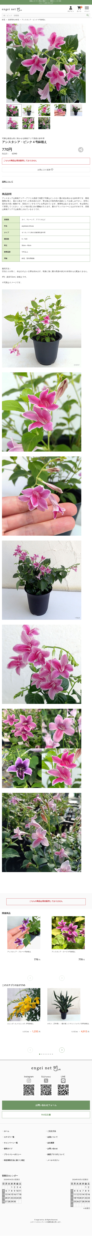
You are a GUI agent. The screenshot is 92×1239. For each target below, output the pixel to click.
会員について (52, 1137)
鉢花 (3, 20)
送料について (7, 182)
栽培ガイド (8, 1149)
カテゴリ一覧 (9, 1137)
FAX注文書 (46, 1115)
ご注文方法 (51, 1131)
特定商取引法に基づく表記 (14, 1160)
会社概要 (50, 1143)
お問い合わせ (52, 1149)
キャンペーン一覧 (11, 1143)
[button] (62, 1050)
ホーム (6, 1131)
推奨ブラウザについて (56, 1154)
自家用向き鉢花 (13, 20)
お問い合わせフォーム (46, 1105)
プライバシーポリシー (12, 1154)
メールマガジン (53, 1160)
